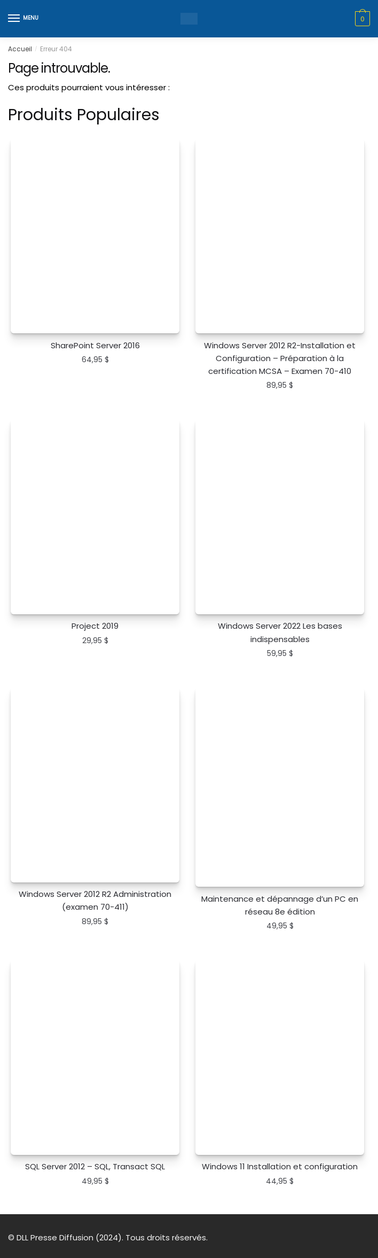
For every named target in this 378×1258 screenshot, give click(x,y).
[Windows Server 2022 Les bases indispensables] (279, 516)
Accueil (20, 48)
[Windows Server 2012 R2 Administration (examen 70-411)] (95, 784)
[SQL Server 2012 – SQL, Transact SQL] (95, 1057)
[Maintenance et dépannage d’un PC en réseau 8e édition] (279, 787)
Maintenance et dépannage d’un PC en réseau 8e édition (279, 905)
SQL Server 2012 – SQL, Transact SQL (95, 1166)
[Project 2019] (95, 516)
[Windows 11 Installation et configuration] (279, 1057)
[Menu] (24, 19)
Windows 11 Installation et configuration (280, 1166)
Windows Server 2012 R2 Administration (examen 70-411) (95, 900)
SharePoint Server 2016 (95, 345)
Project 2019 (95, 625)
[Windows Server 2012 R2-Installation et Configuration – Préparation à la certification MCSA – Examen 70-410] (279, 235)
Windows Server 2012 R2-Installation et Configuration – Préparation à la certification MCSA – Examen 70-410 (280, 358)
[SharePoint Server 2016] (95, 235)
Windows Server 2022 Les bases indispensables (280, 632)
